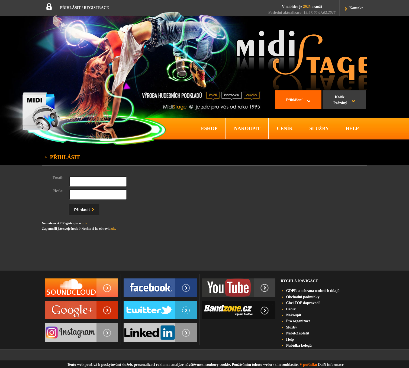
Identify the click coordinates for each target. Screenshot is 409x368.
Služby (291, 327)
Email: (58, 178)
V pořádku (308, 365)
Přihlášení (294, 100)
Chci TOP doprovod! (303, 303)
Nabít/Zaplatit (298, 333)
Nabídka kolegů (299, 345)
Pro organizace (298, 321)
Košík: (340, 100)
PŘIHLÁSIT (70, 8)
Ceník (291, 309)
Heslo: (58, 191)
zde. (85, 223)
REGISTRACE (96, 8)
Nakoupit (293, 315)
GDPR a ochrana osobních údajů (313, 291)
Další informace (330, 365)
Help (290, 339)
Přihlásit (85, 209)
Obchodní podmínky (303, 297)
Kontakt (356, 8)
